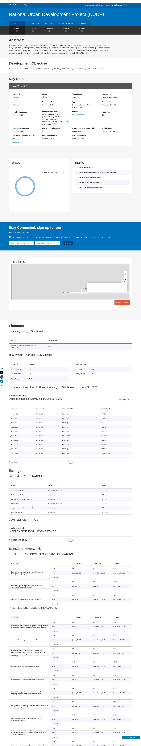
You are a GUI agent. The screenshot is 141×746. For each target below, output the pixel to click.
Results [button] (82, 30)
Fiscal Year (107, 111)
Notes (14, 142)
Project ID (16, 94)
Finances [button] (49, 30)
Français (107, 5)
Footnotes (13, 462)
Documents (49, 23)
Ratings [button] (65, 30)
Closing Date (107, 128)
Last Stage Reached (50, 135)
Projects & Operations (25, 5)
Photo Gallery (82, 23)
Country (15, 102)
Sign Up (68, 243)
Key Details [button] (33, 30)
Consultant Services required (23, 135)
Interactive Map (122, 302)
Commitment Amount (21, 128)
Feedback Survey (131, 737)
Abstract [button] (17, 30)
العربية (114, 5)
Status (45, 94)
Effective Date (107, 102)
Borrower (106, 94)
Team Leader (77, 94)
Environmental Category (51, 128)
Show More (81, 53)
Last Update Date (79, 135)
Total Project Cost (20, 111)
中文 (125, 5)
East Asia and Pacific (79, 114)
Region (75, 111)
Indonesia (15, 105)
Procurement (33, 23)
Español (100, 5)
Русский (119, 5)
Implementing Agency (51, 111)
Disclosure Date (48, 102)
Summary (17, 23)
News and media (66, 23)
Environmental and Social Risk (84, 128)
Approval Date (77, 102)
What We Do (13, 5)
